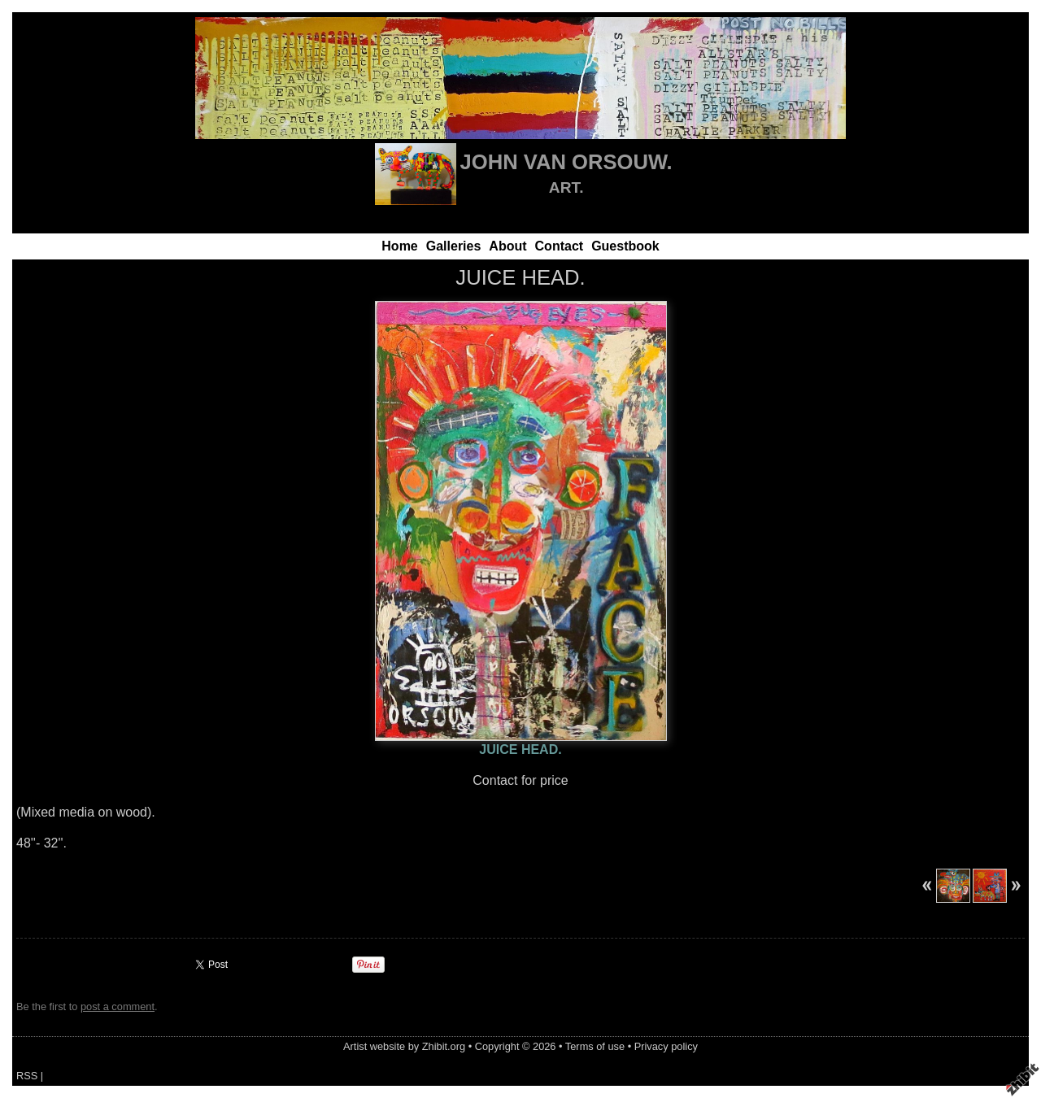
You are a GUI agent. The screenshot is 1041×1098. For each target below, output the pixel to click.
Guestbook (625, 246)
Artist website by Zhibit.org (404, 1046)
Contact (559, 246)
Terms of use (595, 1046)
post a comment (118, 1006)
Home (399, 246)
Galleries (453, 246)
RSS (26, 1076)
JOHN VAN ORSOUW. (566, 161)
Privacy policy (666, 1046)
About (507, 246)
